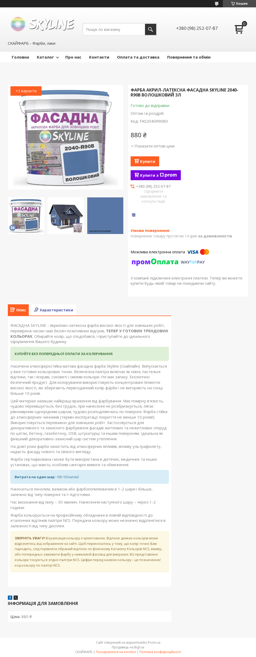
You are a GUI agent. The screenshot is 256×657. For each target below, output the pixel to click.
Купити (147, 161)
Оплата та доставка (138, 57)
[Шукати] (150, 29)
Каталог (45, 57)
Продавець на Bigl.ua (128, 647)
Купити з (158, 175)
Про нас (73, 57)
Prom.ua (154, 642)
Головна (20, 57)
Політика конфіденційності (160, 652)
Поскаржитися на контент (116, 652)
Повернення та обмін (189, 57)
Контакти (99, 57)
